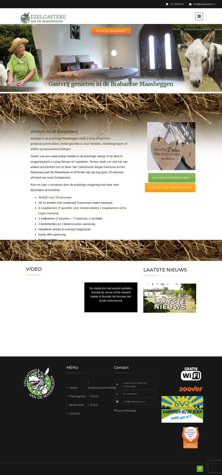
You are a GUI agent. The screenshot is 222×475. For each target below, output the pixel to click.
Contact (74, 413)
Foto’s (94, 396)
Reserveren (76, 405)
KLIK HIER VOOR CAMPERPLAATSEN (170, 187)
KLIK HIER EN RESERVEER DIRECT (171, 177)
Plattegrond (77, 396)
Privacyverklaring (125, 410)
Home (73, 387)
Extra (94, 405)
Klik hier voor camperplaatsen (111, 31)
